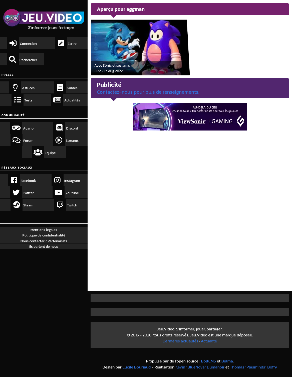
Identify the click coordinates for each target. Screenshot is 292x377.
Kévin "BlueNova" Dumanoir (199, 367)
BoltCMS (208, 361)
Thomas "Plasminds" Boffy (253, 367)
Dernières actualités (180, 341)
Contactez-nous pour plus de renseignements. (148, 92)
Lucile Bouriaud (137, 367)
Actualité (209, 341)
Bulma (227, 361)
